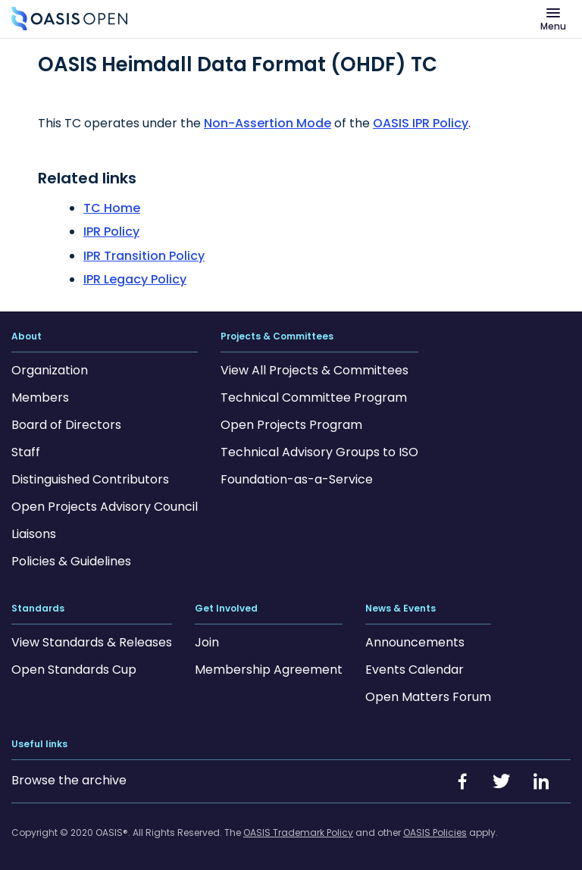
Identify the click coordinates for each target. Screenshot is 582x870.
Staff (25, 452)
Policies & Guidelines (71, 561)
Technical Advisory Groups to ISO (319, 452)
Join (207, 642)
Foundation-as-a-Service (297, 479)
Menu (553, 26)
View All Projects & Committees (314, 370)
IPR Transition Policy (144, 255)
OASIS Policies (435, 832)
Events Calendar (414, 669)
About (26, 336)
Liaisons (33, 534)
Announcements (415, 642)
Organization (49, 370)
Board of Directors (66, 424)
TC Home (111, 208)
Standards (37, 608)
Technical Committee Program (314, 397)
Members (40, 397)
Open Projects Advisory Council (104, 506)
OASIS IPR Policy (420, 123)
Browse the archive (69, 780)
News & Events (400, 608)
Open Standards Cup (73, 669)
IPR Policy (111, 231)
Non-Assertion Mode (267, 123)
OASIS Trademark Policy (298, 832)
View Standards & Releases (91, 642)
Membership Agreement (269, 669)
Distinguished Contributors (90, 479)
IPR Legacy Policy (134, 279)
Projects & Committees (277, 336)
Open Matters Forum (428, 697)
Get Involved (226, 608)
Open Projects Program (291, 424)
